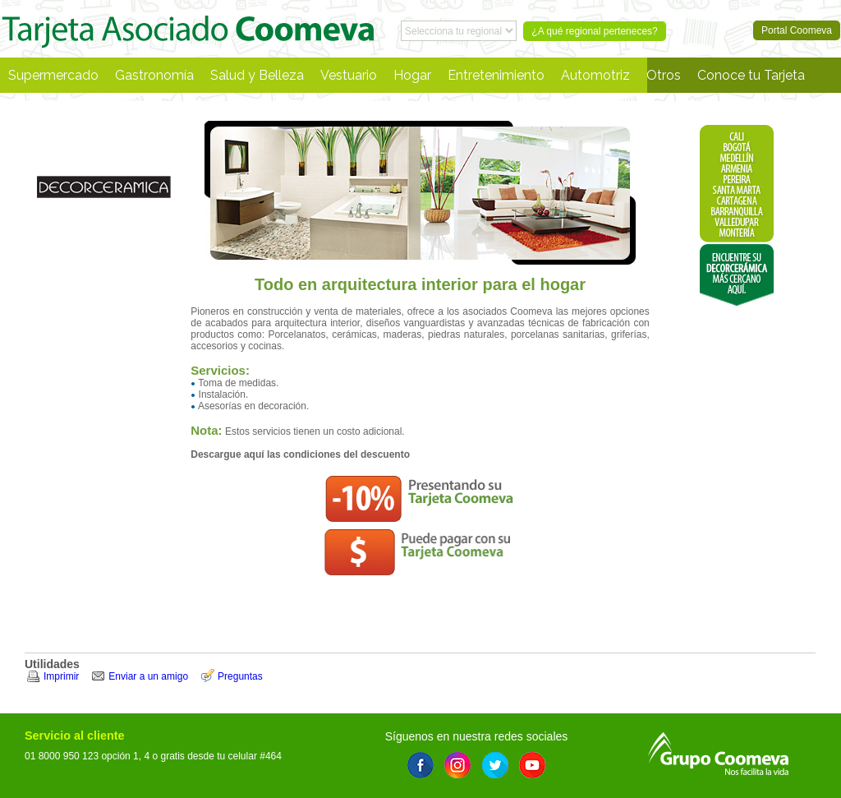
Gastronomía (154, 75)
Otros (663, 75)
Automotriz (595, 75)
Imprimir (61, 676)
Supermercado (53, 75)
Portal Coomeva (188, 28)
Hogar (412, 75)
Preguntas (240, 676)
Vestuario (348, 75)
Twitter (495, 765)
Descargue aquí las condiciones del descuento (300, 454)
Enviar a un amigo (148, 676)
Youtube (532, 765)
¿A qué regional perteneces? (594, 31)
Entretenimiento (496, 75)
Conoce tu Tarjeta (751, 75)
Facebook (420, 765)
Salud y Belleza (257, 75)
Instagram (457, 765)
